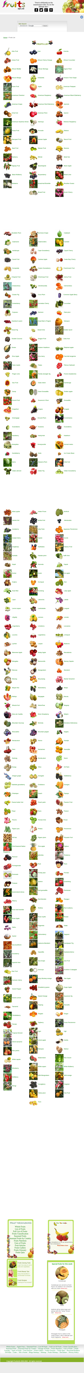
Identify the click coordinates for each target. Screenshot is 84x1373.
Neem (66, 758)
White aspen (42, 1066)
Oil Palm (66, 767)
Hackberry (15, 435)
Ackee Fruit (15, 60)
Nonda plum (42, 758)
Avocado (40, 130)
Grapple (66, 409)
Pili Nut (14, 837)
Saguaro (66, 934)
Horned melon (68, 444)
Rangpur (66, 899)
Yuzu (39, 1102)
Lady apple (67, 591)
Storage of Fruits (43, 1348)
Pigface (66, 846)
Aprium (66, 113)
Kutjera (14, 582)
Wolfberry (15, 1077)
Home (5, 37)
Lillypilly (14, 617)
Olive (39, 767)
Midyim (66, 714)
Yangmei (67, 1084)
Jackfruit (66, 511)
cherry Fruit (67, 277)
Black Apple (68, 166)
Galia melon (42, 383)
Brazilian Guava (69, 183)
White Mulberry (69, 1066)
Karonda (40, 564)
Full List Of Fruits (55, 1347)
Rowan (66, 917)
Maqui (66, 688)
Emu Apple (15, 356)
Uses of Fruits (20, 1243)
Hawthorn (67, 435)
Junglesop (15, 547)
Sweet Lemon (16, 998)
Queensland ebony (18, 892)
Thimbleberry (16, 1015)
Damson (40, 312)
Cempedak (15, 268)
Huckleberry (16, 453)
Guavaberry (68, 427)
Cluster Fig (15, 294)
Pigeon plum (42, 837)
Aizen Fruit (15, 86)
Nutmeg (14, 758)
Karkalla (14, 555)
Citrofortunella (42, 286)
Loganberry (41, 635)
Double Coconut (17, 338)
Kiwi (65, 582)
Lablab (66, 599)
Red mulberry (68, 908)
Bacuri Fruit (67, 139)
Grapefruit (15, 409)
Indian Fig (41, 471)
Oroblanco (41, 784)
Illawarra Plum (42, 462)
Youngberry (41, 1084)
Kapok (66, 564)
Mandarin (67, 670)
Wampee (41, 1049)
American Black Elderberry (72, 95)
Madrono (67, 643)
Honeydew (15, 444)
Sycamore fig (68, 996)
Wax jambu (15, 1050)
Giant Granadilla (43, 391)
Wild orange (68, 1075)
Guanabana (16, 427)
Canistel (66, 242)
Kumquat (41, 582)
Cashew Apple (42, 259)
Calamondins (42, 242)
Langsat (66, 608)
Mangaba (15, 661)
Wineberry (15, 1068)
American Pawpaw (70, 86)
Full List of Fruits (20, 1231)
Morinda (40, 723)
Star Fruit (15, 971)
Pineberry (67, 855)
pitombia (40, 855)
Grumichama (68, 418)
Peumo (14, 820)
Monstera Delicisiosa (70, 723)
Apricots (66, 104)
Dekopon (67, 321)
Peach (40, 793)
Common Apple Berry (70, 294)
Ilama (14, 462)
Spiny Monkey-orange (45, 978)
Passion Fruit (68, 802)
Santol (14, 936)
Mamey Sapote (69, 661)
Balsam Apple (42, 139)
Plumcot (14, 857)
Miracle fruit (16, 705)
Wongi (14, 1086)
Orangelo (41, 776)
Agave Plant (68, 69)
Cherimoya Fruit (43, 277)
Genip (14, 391)
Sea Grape (41, 961)
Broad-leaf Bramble (44, 183)
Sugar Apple (68, 987)
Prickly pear (42, 873)
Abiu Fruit (15, 51)
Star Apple (67, 978)
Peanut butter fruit (17, 802)
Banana (66, 148)
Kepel (14, 564)
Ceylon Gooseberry (44, 268)
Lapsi (14, 599)
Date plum (67, 312)
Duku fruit (67, 338)
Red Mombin (42, 899)
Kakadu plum (42, 555)
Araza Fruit (15, 130)
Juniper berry (16, 538)
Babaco (66, 130)
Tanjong (40, 1005)
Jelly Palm (41, 529)
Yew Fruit (67, 1093)
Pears (39, 811)
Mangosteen (42, 670)
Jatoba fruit (15, 520)
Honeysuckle (42, 444)
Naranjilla (67, 749)
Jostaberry (15, 529)
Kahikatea (41, 547)
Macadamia (67, 652)
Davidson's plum (17, 321)
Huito (39, 453)
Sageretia (41, 925)
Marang (14, 679)
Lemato (66, 617)
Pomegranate (16, 865)
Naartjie (66, 740)
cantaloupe (15, 250)
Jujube (40, 538)
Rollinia (40, 908)
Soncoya (41, 969)
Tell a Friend (23, 1352)
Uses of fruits (68, 1348)
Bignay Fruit (16, 166)
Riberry (14, 901)
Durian (14, 347)
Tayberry (40, 1022)
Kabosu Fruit (68, 547)
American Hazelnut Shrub (20, 122)
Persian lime (42, 820)
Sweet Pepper (16, 989)
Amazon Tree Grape (70, 78)
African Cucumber (69, 60)
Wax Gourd (67, 1058)
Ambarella (41, 78)
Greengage (15, 418)
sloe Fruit (67, 961)
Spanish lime (16, 962)
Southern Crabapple (70, 969)
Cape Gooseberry (43, 250)
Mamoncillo (41, 661)
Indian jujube (16, 511)
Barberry (15, 157)
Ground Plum (42, 418)
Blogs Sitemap (34, 1352)
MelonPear (41, 705)
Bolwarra (15, 183)
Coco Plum (41, 294)
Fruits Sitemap (53, 1352)
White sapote (16, 1059)
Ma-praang (41, 679)
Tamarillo (67, 1005)
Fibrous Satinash (69, 365)
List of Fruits (20, 1229)
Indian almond (16, 471)
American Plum (42, 113)
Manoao (14, 670)
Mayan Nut (15, 688)
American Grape (17, 104)
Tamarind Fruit (32, 1347)
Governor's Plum (43, 400)
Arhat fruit (15, 113)
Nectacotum (16, 740)
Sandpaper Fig (68, 943)
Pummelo (15, 874)
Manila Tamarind (69, 679)
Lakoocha (41, 599)
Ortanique (15, 793)
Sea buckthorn (16, 945)
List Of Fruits (43, 1347)
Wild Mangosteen (43, 1075)
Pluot (39, 864)
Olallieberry (67, 776)
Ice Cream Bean (69, 453)
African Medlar (16, 69)
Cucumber (67, 303)
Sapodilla (41, 952)
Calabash (67, 233)
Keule (40, 573)
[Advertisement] (41, 213)
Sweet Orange (42, 996)
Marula (66, 696)
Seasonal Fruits (20, 1236)
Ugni (39, 1031)
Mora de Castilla (17, 714)
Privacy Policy (74, 1352)
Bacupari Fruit (16, 139)
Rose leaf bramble (18, 909)
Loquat (40, 643)
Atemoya (41, 122)
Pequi (13, 811)
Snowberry (15, 953)
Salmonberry (42, 934)
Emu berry (41, 356)
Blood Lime (67, 174)
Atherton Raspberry (70, 122)
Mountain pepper (43, 732)
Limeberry (41, 626)
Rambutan (67, 890)
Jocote (66, 538)
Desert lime (41, 330)
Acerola (66, 51)
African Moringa (43, 69)
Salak (66, 925)
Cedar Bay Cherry (70, 259)
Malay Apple (42, 652)
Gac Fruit (15, 383)
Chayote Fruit (16, 277)
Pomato (66, 873)
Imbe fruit (67, 462)
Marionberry (42, 688)
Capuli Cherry (68, 250)
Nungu (14, 767)
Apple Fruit (21, 1347)
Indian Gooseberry (70, 471)
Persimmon (67, 828)
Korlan (14, 573)
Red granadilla (42, 890)
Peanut (66, 811)
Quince (40, 881)
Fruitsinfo (17, 1361)
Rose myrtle (42, 917)
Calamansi (15, 242)
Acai (39, 51)
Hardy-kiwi (41, 435)
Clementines (68, 286)
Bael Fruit (15, 148)
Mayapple (41, 696)
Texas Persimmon (69, 1022)
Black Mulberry (17, 174)
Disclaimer (63, 1352)
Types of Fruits (16, 1350)
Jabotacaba (67, 520)
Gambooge (67, 383)
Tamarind (15, 1006)
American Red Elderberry (46, 104)
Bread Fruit (41, 192)
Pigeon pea (15, 828)
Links (15, 1352)
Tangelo (40, 1013)
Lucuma (14, 635)
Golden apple (68, 391)
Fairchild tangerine (70, 356)
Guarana (41, 427)
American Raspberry (44, 95)
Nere (13, 749)
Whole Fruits (20, 1227)
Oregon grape (16, 776)
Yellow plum (42, 1093)
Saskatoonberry (69, 952)
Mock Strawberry (43, 714)
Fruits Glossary (20, 1250)
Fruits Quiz (20, 1252)
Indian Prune (42, 511)
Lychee (14, 643)
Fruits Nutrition (20, 1241)
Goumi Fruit (16, 400)
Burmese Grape (43, 233)
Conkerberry (16, 303)
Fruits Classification (20, 1234)
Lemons (40, 617)
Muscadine (15, 732)
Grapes (40, 409)
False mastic (16, 365)
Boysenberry (42, 174)
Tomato (14, 1024)
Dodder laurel (68, 330)
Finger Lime (16, 374)
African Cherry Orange (45, 60)
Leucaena (67, 626)
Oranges (66, 784)
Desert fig (15, 330)
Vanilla (66, 1040)
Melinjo (14, 696)
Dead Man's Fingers (44, 321)
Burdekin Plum (16, 233)
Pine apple (41, 846)
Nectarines (41, 749)
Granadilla (67, 400)
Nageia (66, 732)
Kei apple (67, 573)
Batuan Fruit (42, 148)
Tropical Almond (17, 1033)
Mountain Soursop (18, 723)
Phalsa (40, 828)
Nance (40, 740)
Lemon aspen (16, 608)
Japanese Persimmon (71, 529)
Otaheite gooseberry (18, 784)
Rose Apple (15, 918)
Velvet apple (42, 1040)
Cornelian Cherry (43, 303)
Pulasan (14, 883)
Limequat (67, 635)
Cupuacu (15, 312)
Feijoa (40, 365)
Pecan (66, 820)
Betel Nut (67, 157)
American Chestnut (18, 95)
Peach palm (42, 802)
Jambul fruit (41, 520)
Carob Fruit (15, 259)
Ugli (65, 1031)
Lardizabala (41, 608)
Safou (14, 927)
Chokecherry (16, 286)
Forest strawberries (70, 374)
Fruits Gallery (20, 1248)
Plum (65, 864)
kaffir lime (67, 555)
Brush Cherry (68, 192)
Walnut (66, 1049)
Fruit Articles (20, 1245)
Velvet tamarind (17, 1042)
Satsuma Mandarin (44, 943)
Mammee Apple (17, 652)
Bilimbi (40, 157)
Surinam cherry (17, 980)
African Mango (16, 78)
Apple (40, 86)
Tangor (66, 1013)
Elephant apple (69, 347)
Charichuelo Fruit (69, 268)
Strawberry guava (43, 987)
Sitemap (43, 1352)
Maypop (66, 705)
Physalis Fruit (68, 837)
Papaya (66, 793)
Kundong (41, 591)
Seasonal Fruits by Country (20, 1238)
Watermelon (42, 1058)
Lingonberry (16, 626)
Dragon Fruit (42, 338)
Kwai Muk (15, 591)
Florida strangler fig (44, 374)
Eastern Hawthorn (44, 347)
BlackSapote (42, 166)
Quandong (67, 881)
